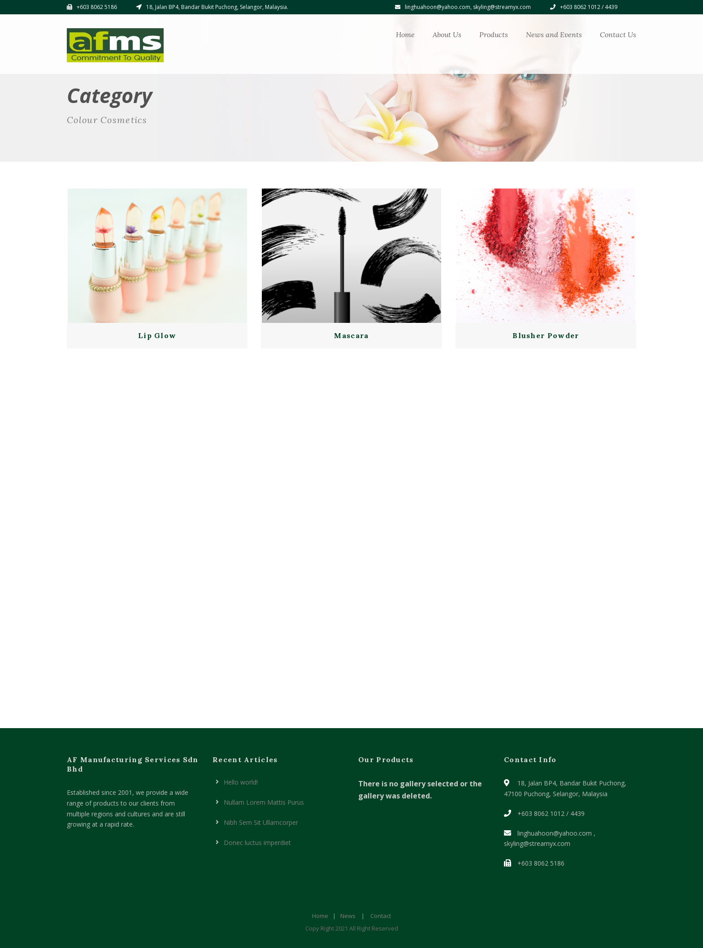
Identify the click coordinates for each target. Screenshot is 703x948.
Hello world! (241, 782)
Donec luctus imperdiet (257, 842)
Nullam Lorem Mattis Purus (264, 802)
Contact (380, 916)
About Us (447, 34)
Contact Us (618, 34)
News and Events (554, 34)
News (348, 916)
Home (405, 34)
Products (493, 34)
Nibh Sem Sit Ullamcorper (261, 822)
